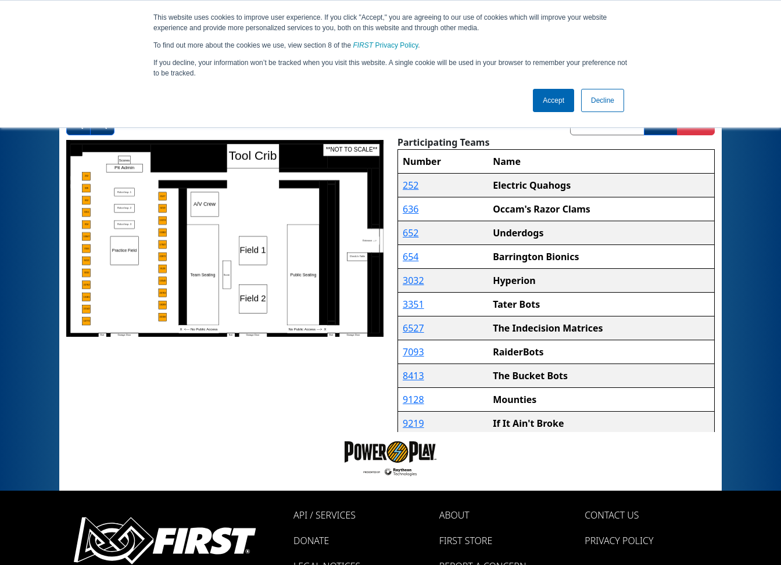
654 (410, 256)
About (454, 515)
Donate (311, 540)
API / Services (324, 515)
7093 (413, 352)
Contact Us (612, 515)
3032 (413, 280)
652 (410, 232)
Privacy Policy (385, 45)
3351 (413, 304)
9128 (413, 399)
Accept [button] (553, 100)
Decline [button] (602, 100)
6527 (413, 328)
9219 (413, 423)
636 (410, 209)
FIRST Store (466, 540)
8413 (413, 375)
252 (410, 185)
